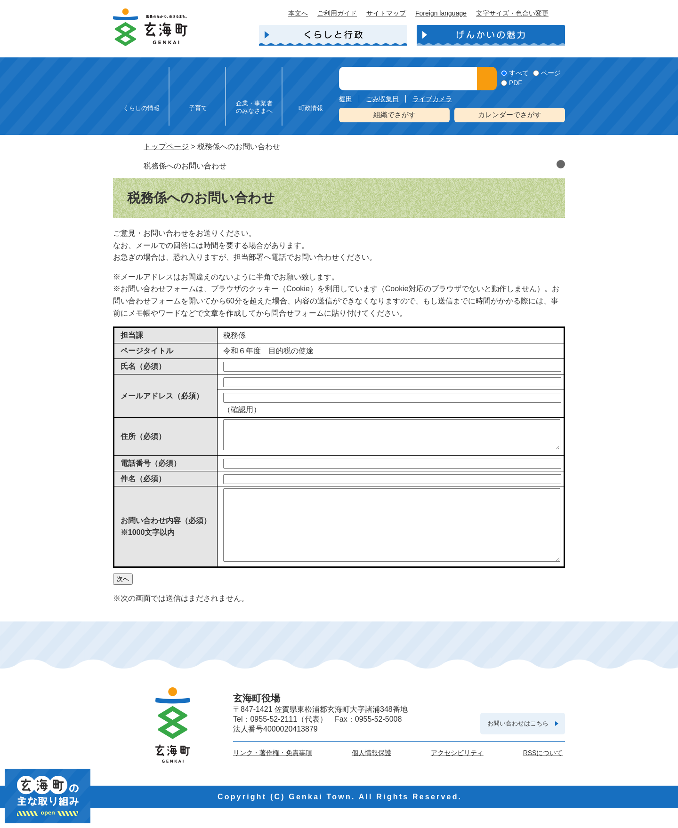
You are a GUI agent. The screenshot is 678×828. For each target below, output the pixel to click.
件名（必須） (143, 484)
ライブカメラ (432, 99)
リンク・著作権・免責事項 (272, 772)
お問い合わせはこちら (518, 743)
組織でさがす (394, 115)
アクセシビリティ (457, 772)
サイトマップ (386, 13)
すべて (519, 73)
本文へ (298, 13)
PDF (515, 83)
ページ (551, 73)
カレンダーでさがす (509, 115)
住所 (143, 439)
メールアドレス (162, 396)
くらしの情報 (141, 107)
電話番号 (151, 469)
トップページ (166, 147)
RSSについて (543, 772)
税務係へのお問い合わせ (185, 166)
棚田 (345, 99)
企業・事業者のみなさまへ (254, 107)
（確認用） (242, 410)
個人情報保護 (371, 772)
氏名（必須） (143, 366)
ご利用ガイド (337, 13)
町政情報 (311, 107)
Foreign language (441, 13)
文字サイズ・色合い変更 (512, 13)
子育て (198, 107)
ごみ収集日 (382, 99)
